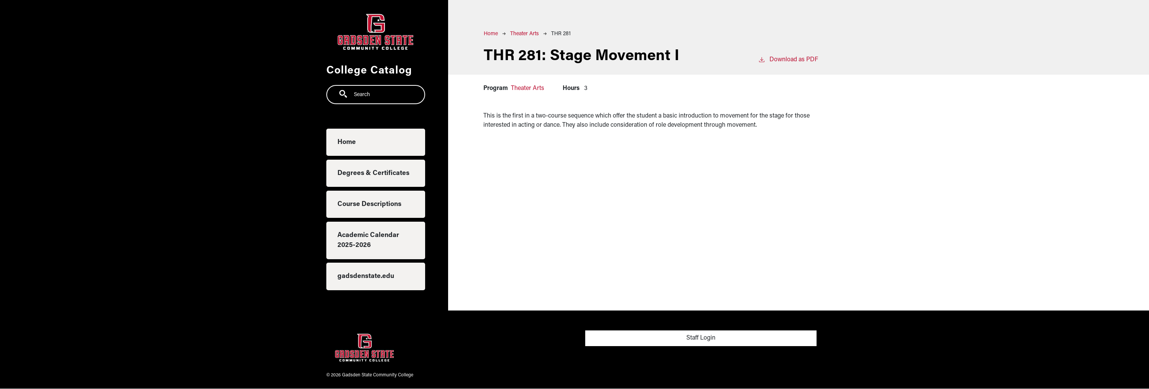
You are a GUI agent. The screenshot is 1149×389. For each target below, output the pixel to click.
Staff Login (700, 338)
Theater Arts (524, 34)
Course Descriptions (369, 204)
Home (346, 142)
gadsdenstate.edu (365, 276)
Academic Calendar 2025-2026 (368, 240)
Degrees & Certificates (373, 173)
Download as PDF (788, 59)
